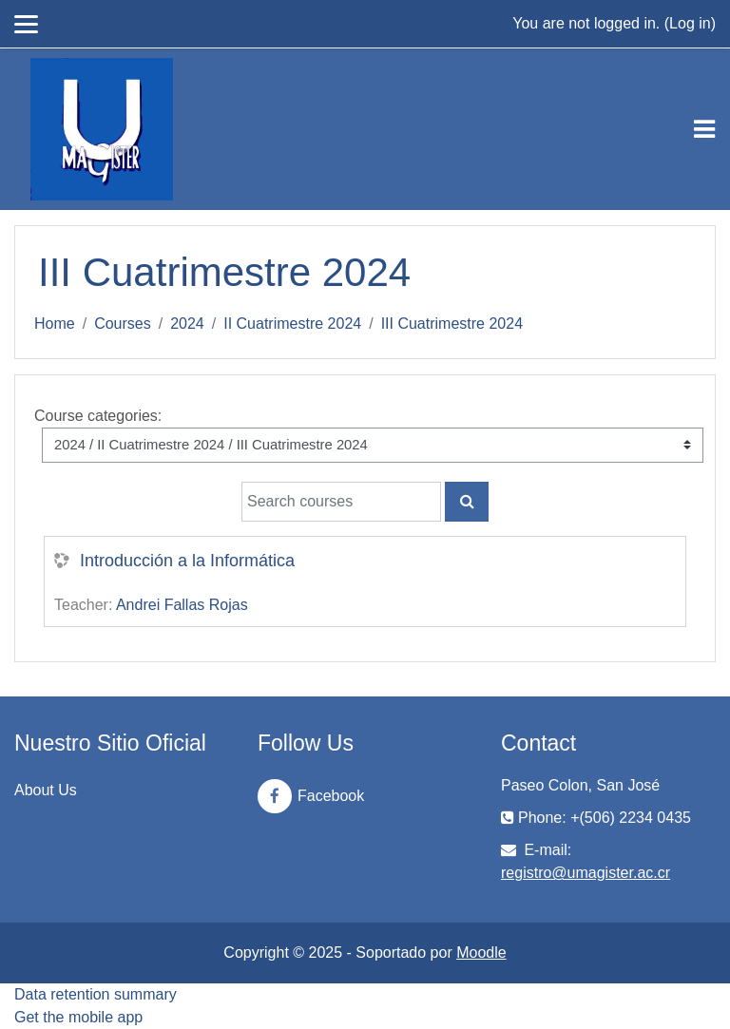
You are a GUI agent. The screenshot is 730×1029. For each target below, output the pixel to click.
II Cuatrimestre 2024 (292, 323)
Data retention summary (95, 994)
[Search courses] (341, 502)
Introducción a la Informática (187, 560)
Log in (690, 23)
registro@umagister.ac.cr (585, 873)
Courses (122, 323)
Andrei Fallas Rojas (182, 605)
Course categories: (98, 416)
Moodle (481, 952)
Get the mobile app (78, 1017)
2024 (187, 323)
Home (54, 323)
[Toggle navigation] (704, 129)
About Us (45, 790)
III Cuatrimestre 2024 (452, 323)
